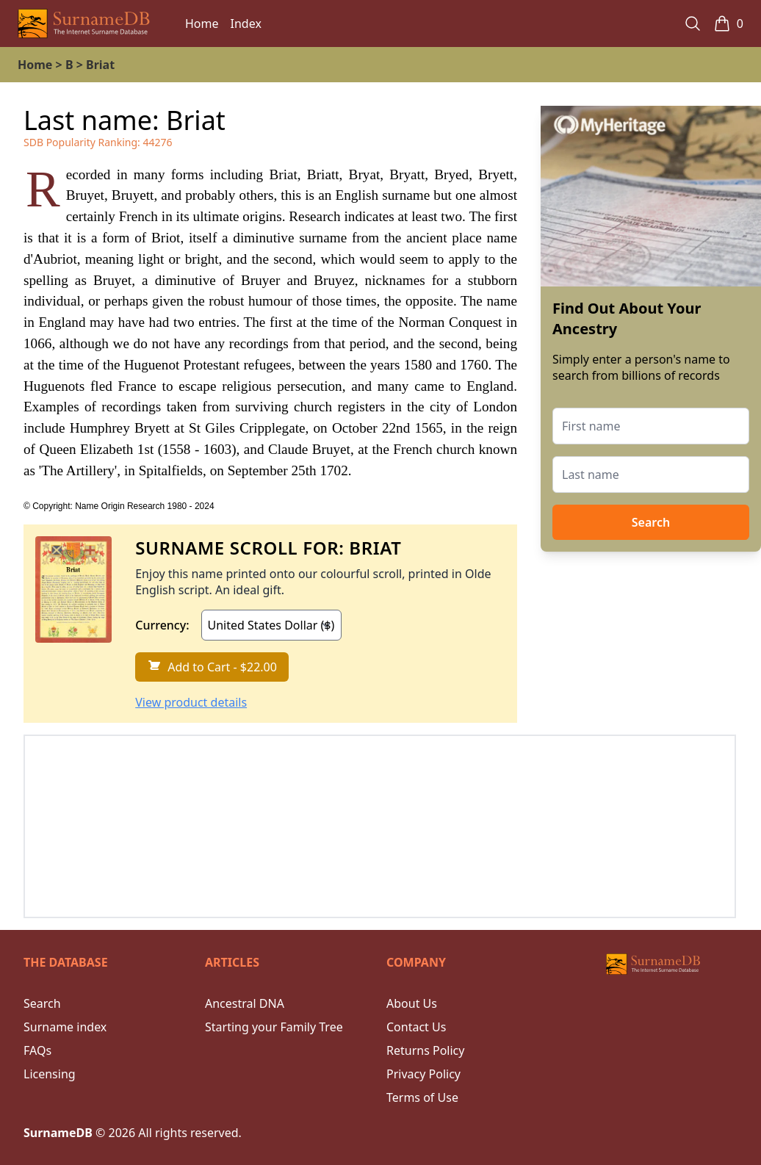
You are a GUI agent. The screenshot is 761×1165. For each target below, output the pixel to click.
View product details (191, 702)
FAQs (37, 1050)
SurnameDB (58, 1133)
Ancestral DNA (244, 1003)
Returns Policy (425, 1050)
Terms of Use (422, 1097)
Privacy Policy (423, 1074)
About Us (411, 1003)
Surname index (65, 1027)
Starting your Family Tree (274, 1027)
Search (651, 522)
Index (246, 23)
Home (202, 23)
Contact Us (416, 1027)
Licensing (50, 1074)
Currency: (162, 625)
